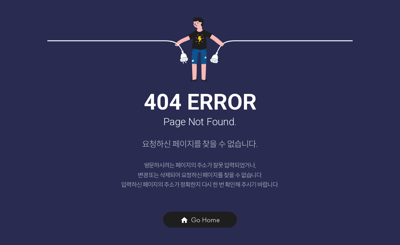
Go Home (200, 220)
